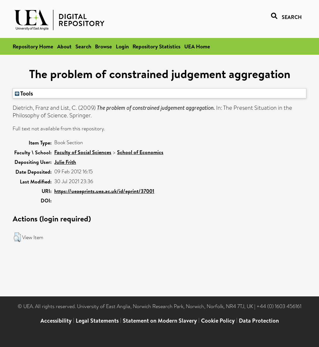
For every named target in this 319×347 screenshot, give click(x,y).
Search (83, 46)
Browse (103, 46)
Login (122, 46)
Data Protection (259, 321)
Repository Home (33, 46)
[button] (17, 237)
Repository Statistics (156, 46)
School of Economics (140, 152)
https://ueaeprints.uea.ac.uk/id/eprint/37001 (104, 191)
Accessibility (56, 321)
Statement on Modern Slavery (160, 321)
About (64, 46)
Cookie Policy (218, 321)
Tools (24, 93)
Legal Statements (97, 321)
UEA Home (197, 46)
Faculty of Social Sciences (82, 152)
